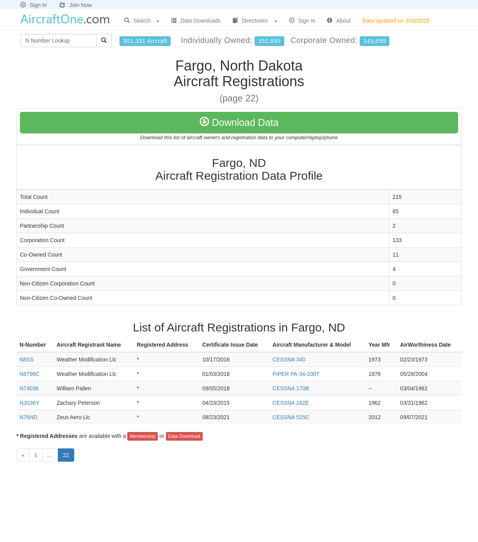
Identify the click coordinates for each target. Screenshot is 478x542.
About (339, 21)
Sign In (33, 5)
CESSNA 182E (291, 403)
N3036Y (29, 403)
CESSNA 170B (291, 388)
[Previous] (23, 455)
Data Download (184, 436)
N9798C (29, 374)
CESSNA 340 (289, 359)
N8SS (27, 359)
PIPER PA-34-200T (296, 374)
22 (66, 455)
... (50, 455)
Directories (254, 21)
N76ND (28, 417)
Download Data (239, 122)
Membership (142, 436)
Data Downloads (196, 21)
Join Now (76, 5)
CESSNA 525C (291, 417)
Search (141, 21)
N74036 (29, 388)
